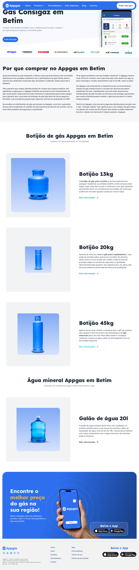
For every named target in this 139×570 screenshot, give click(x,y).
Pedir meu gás (126, 6)
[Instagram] (4, 553)
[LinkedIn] (7, 553)
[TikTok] (18, 553)
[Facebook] (14, 553)
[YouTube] (11, 553)
